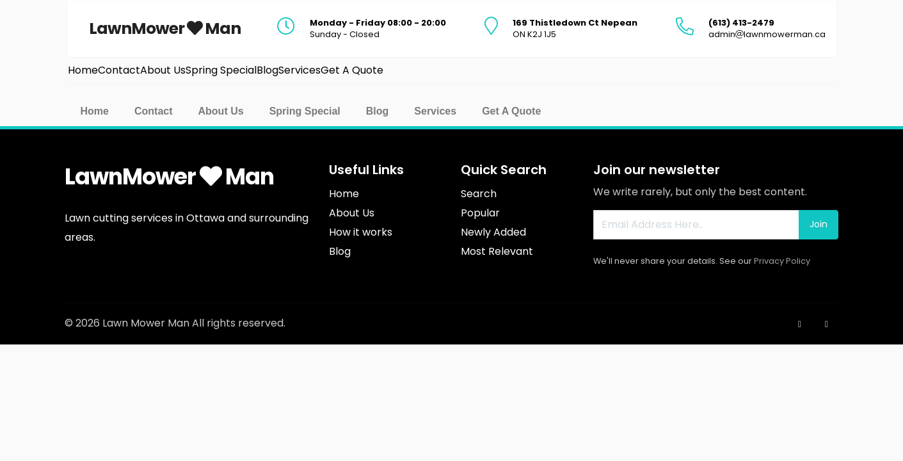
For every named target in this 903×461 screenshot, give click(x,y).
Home (95, 111)
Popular (480, 213)
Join (818, 224)
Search (479, 193)
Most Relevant (497, 251)
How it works (360, 232)
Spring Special (304, 111)
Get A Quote (511, 111)
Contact (153, 111)
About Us (221, 111)
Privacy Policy (782, 260)
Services (435, 111)
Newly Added (493, 232)
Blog (377, 111)
